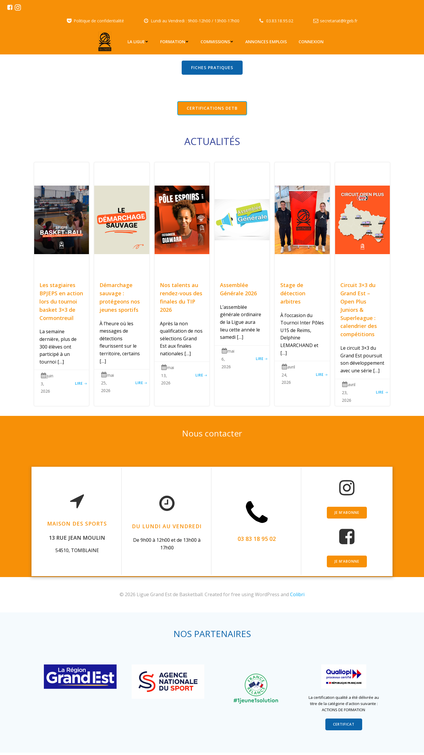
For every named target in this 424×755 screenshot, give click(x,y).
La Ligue (138, 41)
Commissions (217, 41)
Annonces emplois (266, 41)
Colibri (297, 592)
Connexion (311, 41)
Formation (174, 41)
